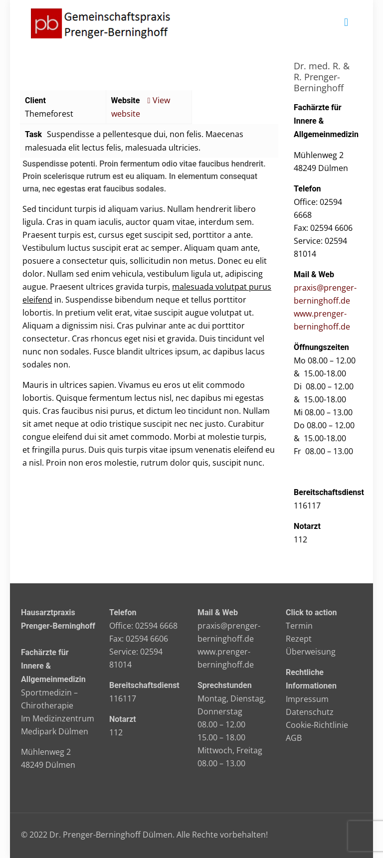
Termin (299, 625)
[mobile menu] (346, 22)
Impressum (307, 698)
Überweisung (311, 651)
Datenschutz (310, 711)
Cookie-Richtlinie (317, 724)
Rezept (299, 638)
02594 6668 (156, 625)
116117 (122, 698)
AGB (294, 737)
